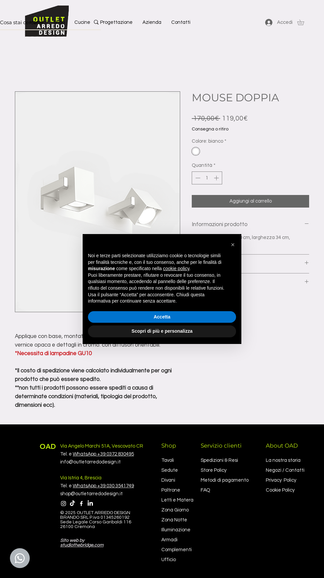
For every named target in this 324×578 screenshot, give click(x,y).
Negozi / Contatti (285, 470)
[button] (303, 22)
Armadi (169, 539)
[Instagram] (63, 503)
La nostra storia (283, 460)
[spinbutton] (207, 178)
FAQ (205, 490)
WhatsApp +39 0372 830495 (103, 454)
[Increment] (217, 178)
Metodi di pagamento (225, 480)
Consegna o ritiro (210, 129)
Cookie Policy (280, 490)
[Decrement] (197, 178)
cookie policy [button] (176, 268)
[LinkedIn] (90, 503)
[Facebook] (81, 503)
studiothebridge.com (81, 545)
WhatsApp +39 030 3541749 (103, 485)
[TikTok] (72, 503)
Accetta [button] (162, 316)
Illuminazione (175, 529)
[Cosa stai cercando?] (40, 22)
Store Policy (213, 470)
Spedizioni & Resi (219, 460)
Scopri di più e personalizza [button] (162, 331)
